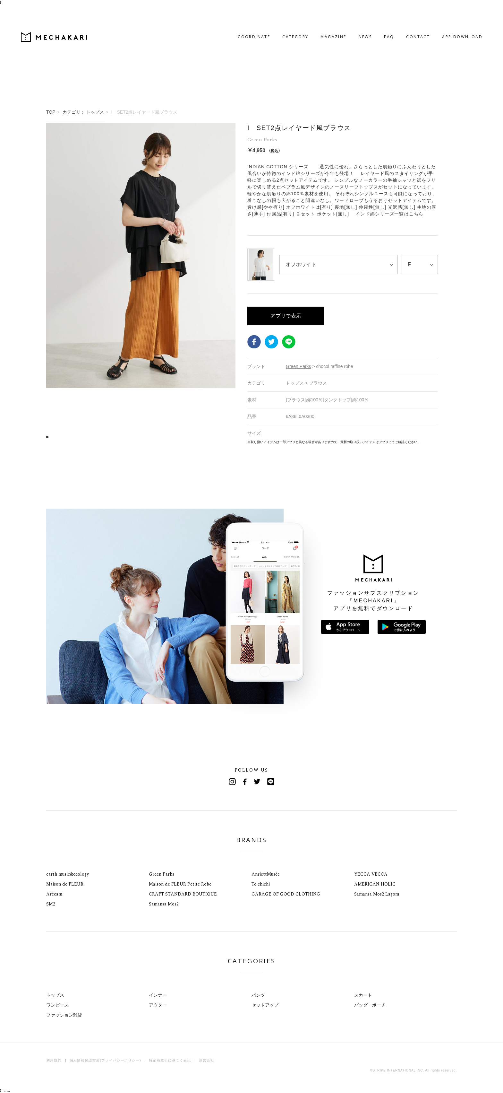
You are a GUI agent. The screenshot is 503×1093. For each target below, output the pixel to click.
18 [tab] (128, 436)
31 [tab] (191, 436)
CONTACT (392, 12)
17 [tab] (124, 436)
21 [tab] (143, 436)
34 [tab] (205, 436)
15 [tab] (114, 436)
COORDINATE (228, 12)
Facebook (254, 341)
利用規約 (54, 1060)
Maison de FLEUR (64, 884)
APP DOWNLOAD (436, 12)
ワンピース (57, 1005)
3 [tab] (56, 436)
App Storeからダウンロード (345, 627)
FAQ (363, 12)
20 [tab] (138, 436)
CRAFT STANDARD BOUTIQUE (183, 894)
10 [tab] (90, 436)
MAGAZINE (307, 12)
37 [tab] (220, 436)
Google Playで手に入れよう (402, 627)
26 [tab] (167, 436)
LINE (288, 341)
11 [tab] (95, 436)
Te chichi (261, 884)
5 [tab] (66, 436)
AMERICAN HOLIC (375, 884)
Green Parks (161, 874)
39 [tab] (229, 436)
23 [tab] (152, 436)
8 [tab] (80, 436)
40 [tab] (234, 436)
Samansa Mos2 (164, 904)
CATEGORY (270, 12)
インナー (158, 995)
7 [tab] (75, 436)
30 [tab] (186, 436)
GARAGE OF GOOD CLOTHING (286, 894)
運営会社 (206, 1060)
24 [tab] (157, 436)
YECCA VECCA (371, 874)
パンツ (258, 995)
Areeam (54, 894)
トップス (55, 995)
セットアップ (265, 1005)
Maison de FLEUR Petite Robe (180, 884)
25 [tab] (162, 436)
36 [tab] (215, 436)
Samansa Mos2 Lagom (376, 894)
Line (270, 781)
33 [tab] (201, 436)
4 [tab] (61, 436)
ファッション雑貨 (64, 1015)
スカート (363, 995)
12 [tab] (100, 436)
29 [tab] (181, 436)
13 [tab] (104, 436)
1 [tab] (47, 436)
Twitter (271, 341)
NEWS (339, 12)
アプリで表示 (285, 316)
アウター (158, 1005)
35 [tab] (210, 436)
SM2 (50, 904)
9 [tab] (85, 436)
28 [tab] (177, 436)
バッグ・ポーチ (370, 1005)
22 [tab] (148, 436)
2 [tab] (51, 436)
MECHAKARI (79, 12)
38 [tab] (225, 436)
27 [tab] (172, 436)
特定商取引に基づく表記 (170, 1060)
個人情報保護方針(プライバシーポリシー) (105, 1060)
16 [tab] (119, 436)
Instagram (232, 781)
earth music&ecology (67, 874)
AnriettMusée (266, 874)
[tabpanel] (140, 283)
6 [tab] (71, 436)
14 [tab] (109, 436)
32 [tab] (196, 436)
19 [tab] (133, 436)
